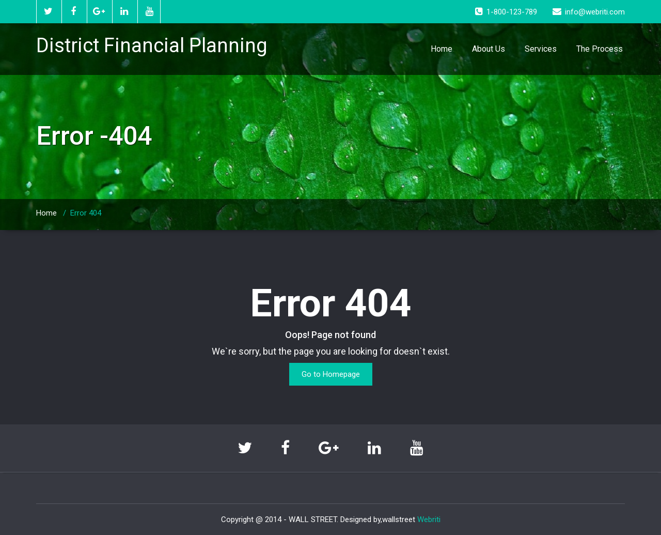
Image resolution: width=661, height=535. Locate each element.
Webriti (428, 519)
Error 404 (85, 213)
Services (541, 49)
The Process (599, 49)
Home (441, 49)
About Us (488, 49)
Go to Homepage (331, 374)
